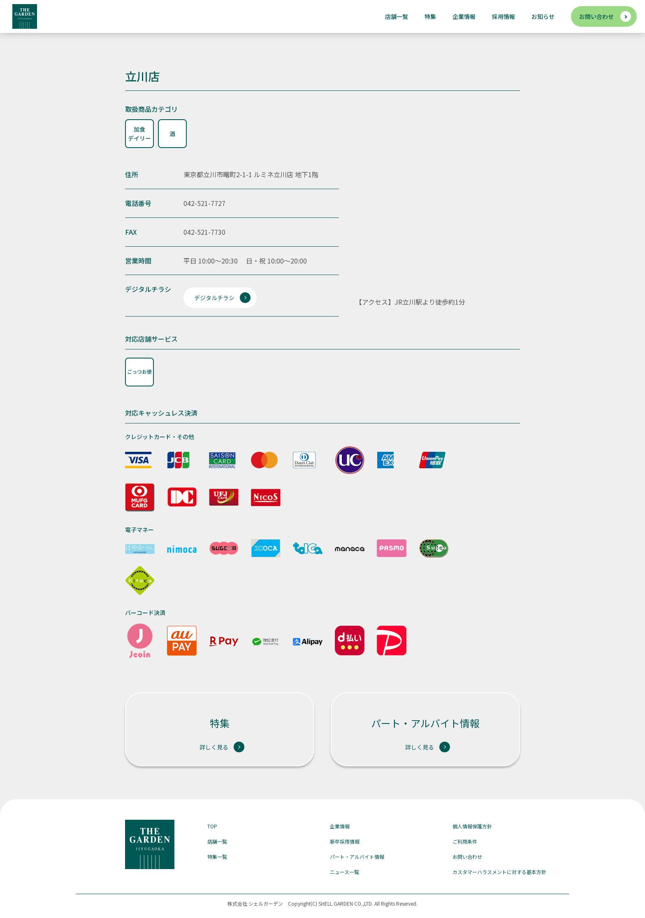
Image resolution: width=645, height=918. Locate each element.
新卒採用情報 (345, 841)
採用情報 (503, 16)
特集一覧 (217, 856)
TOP (212, 826)
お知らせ (543, 16)
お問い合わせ (596, 16)
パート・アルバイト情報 (357, 856)
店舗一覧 (396, 16)
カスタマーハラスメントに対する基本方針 (499, 871)
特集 (430, 16)
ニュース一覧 (344, 871)
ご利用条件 (464, 841)
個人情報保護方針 (472, 826)
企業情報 (464, 16)
